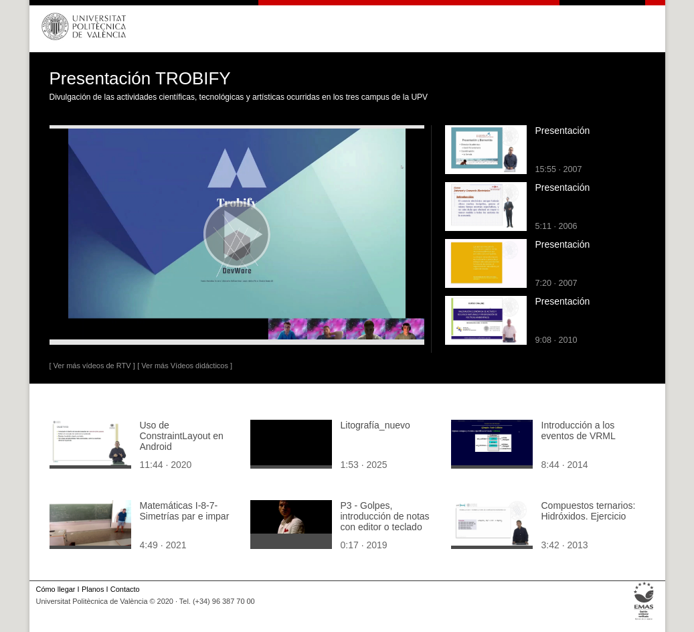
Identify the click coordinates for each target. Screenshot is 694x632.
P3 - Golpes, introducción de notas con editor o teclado (385, 516)
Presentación (562, 130)
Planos (93, 589)
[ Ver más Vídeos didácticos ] (184, 366)
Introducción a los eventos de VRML (578, 430)
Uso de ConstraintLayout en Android (182, 436)
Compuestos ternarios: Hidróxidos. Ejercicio (588, 511)
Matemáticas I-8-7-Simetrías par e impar (185, 511)
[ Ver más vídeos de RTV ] (92, 366)
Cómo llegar (56, 589)
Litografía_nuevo (375, 425)
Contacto (125, 589)
